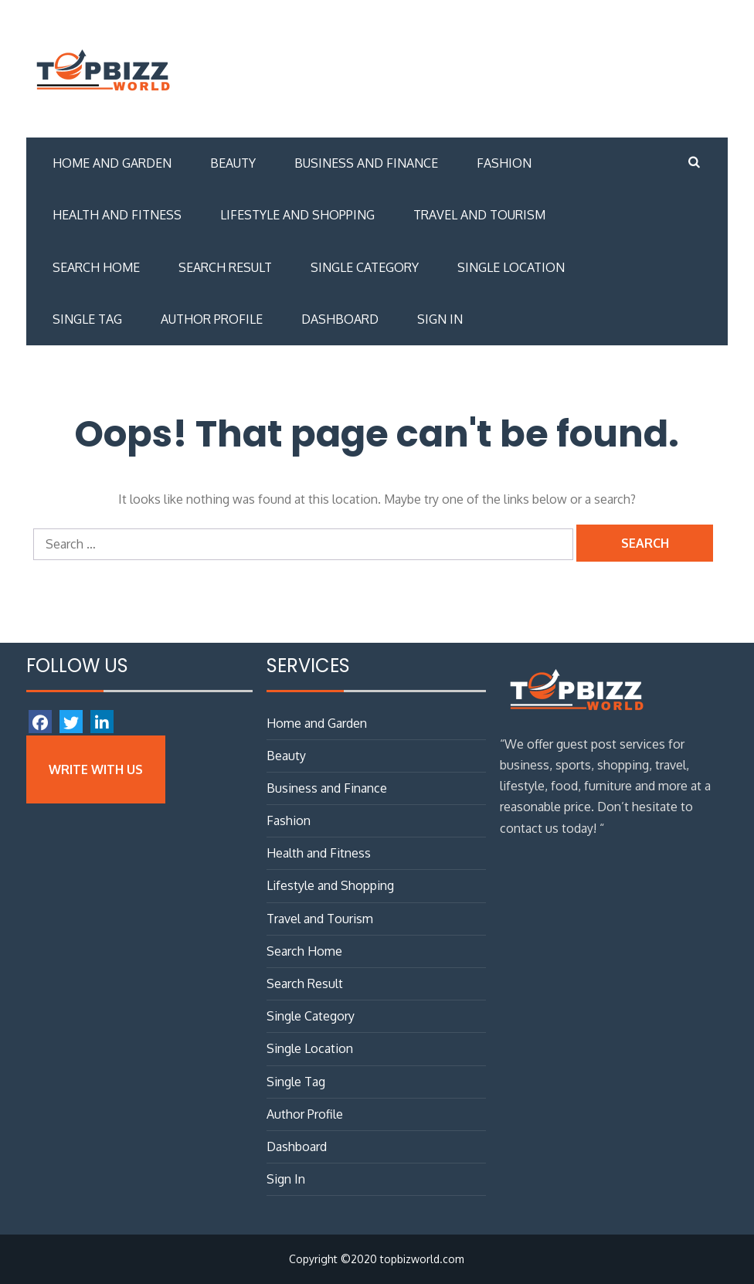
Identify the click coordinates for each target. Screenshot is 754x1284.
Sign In (440, 319)
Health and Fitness (117, 214)
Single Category (365, 267)
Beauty (233, 163)
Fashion (504, 163)
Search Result (225, 267)
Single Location (511, 267)
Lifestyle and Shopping (297, 214)
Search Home (96, 267)
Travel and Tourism (479, 214)
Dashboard (340, 319)
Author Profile (212, 319)
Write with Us (96, 769)
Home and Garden (112, 163)
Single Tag (87, 319)
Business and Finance (366, 163)
